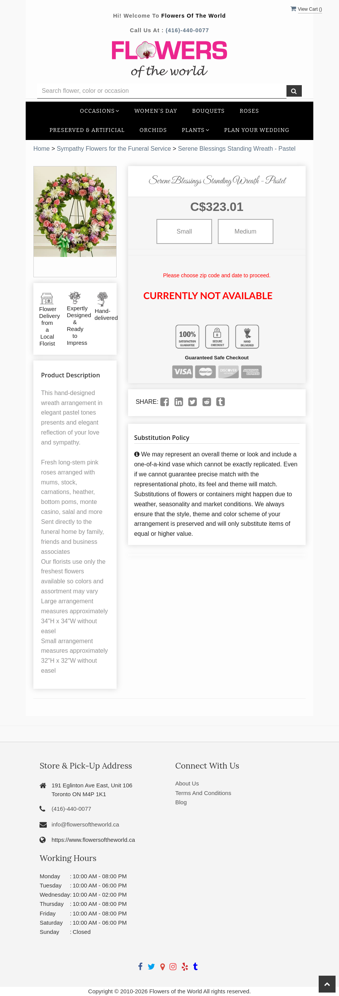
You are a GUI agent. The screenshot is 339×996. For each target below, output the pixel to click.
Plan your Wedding (257, 130)
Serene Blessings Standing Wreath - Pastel (237, 148)
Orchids (153, 130)
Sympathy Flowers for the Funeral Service (114, 148)
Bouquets (208, 111)
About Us (187, 783)
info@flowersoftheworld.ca (85, 824)
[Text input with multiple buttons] (161, 91)
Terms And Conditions (203, 793)
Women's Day (155, 111)
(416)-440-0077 (187, 30)
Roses (249, 111)
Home (41, 148)
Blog (181, 802)
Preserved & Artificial (87, 130)
